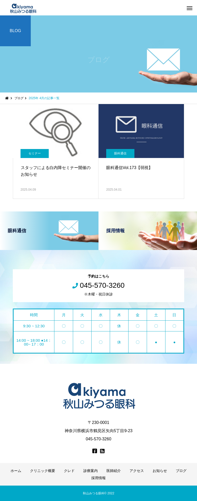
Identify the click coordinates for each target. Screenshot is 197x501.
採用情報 (98, 478)
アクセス (137, 471)
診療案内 (90, 471)
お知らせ (160, 471)
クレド (69, 471)
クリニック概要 (42, 471)
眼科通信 (120, 153)
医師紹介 (113, 471)
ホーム (16, 471)
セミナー (34, 153)
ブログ (181, 471)
